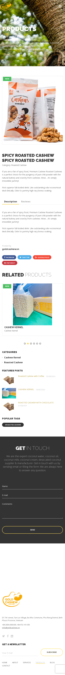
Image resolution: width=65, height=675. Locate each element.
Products (40, 662)
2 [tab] (28, 343)
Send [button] (32, 530)
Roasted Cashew (13, 362)
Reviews (25, 201)
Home (4, 662)
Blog (52, 662)
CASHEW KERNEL (13, 327)
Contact (6, 666)
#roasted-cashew (13, 425)
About (15, 662)
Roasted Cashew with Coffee (31, 376)
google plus (42, 257)
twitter (24, 257)
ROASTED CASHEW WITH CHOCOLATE (36, 402)
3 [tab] (31, 343)
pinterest (9, 263)
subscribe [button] (52, 652)
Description (10, 201)
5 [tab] (37, 343)
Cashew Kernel (11, 330)
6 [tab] (40, 343)
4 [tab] (34, 343)
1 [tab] (25, 343)
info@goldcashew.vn (11, 627)
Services (27, 662)
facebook (9, 257)
